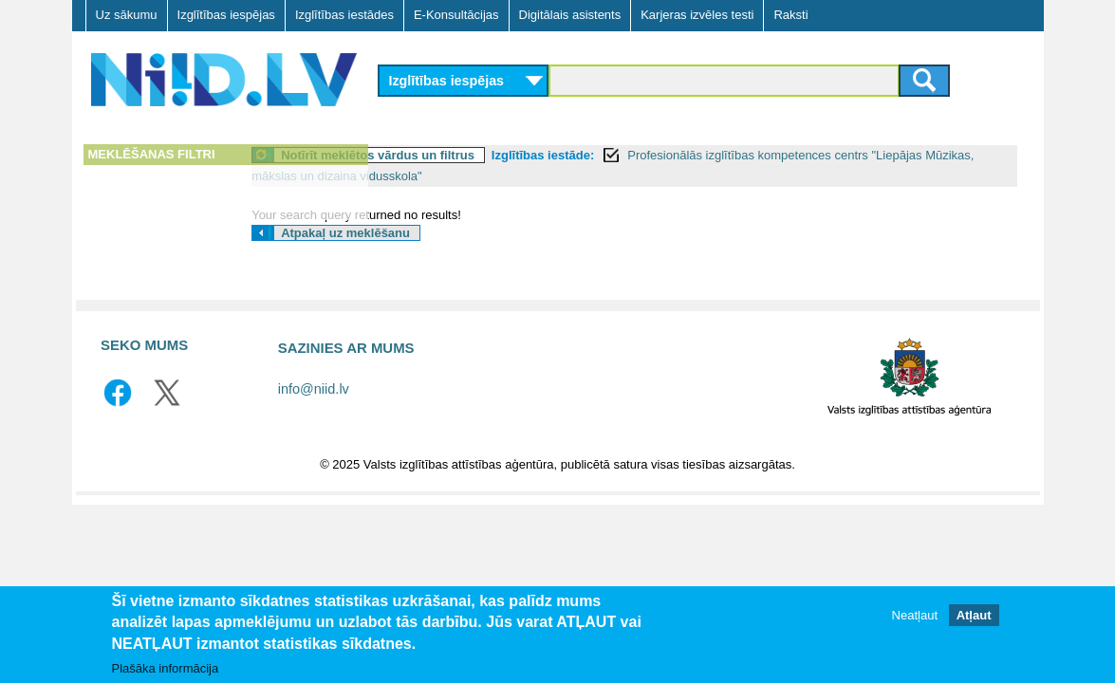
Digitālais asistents (570, 15)
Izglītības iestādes (344, 15)
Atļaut (974, 615)
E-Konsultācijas (456, 15)
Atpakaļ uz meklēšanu (477, 233)
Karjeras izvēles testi (697, 15)
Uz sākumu (127, 15)
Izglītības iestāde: (674, 155)
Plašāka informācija (165, 668)
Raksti (790, 15)
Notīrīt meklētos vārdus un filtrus (509, 155)
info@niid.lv (313, 389)
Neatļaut (915, 615)
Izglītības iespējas (226, 15)
